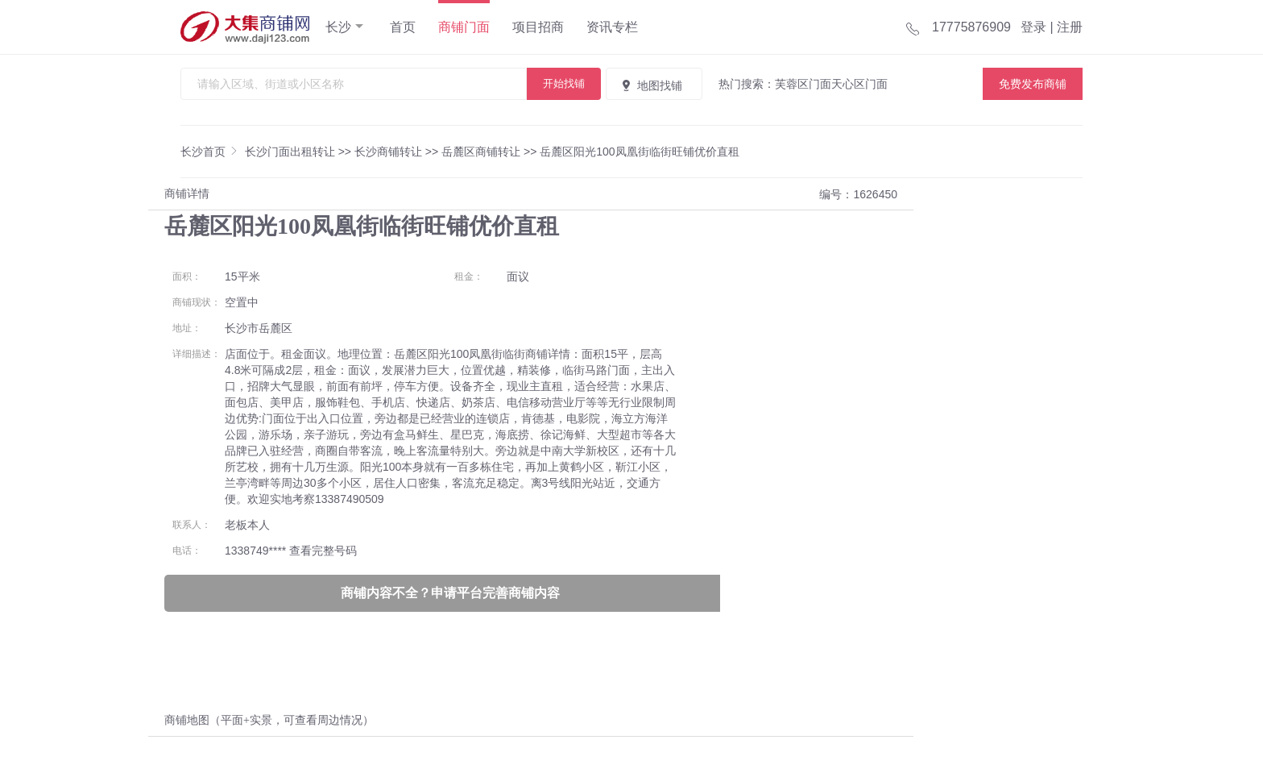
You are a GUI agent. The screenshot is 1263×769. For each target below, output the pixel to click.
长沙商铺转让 (388, 151)
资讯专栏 (612, 27)
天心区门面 (859, 83)
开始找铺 (564, 83)
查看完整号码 (323, 550)
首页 (403, 27)
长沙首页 (203, 151)
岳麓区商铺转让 (480, 151)
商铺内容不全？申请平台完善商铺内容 (450, 593)
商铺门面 (464, 27)
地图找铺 (650, 85)
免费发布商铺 (1032, 83)
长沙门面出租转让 (290, 151)
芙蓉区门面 (803, 83)
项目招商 (538, 27)
